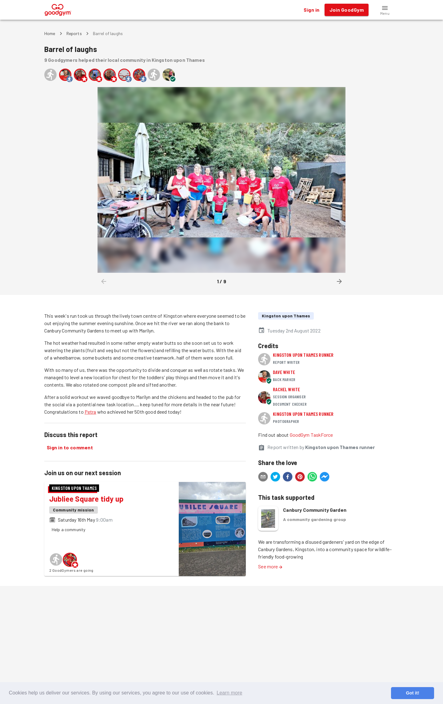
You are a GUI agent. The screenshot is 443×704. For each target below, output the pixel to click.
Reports (74, 33)
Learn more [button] (229, 692)
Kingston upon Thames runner (303, 355)
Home (49, 33)
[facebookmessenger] (324, 477)
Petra (90, 412)
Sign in (311, 10)
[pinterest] (300, 477)
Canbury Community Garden (314, 510)
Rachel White (286, 389)
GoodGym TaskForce (311, 435)
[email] (263, 477)
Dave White (284, 372)
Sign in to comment (69, 447)
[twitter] (275, 477)
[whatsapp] (312, 477)
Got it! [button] (412, 692)
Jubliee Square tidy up (86, 498)
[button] (385, 9)
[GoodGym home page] (58, 9)
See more (270, 566)
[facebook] (288, 477)
